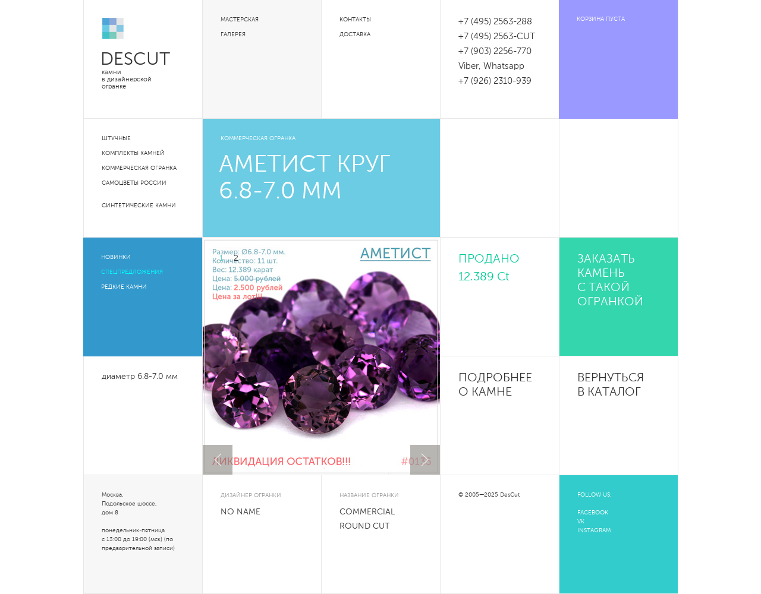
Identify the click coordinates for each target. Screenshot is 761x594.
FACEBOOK (592, 513)
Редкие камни (124, 287)
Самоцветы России (134, 183)
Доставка (354, 34)
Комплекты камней (133, 153)
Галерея (233, 34)
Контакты (355, 20)
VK (580, 522)
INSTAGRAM (594, 530)
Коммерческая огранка (139, 168)
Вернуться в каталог (610, 385)
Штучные (116, 138)
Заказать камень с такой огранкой (610, 281)
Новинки (116, 257)
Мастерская (240, 20)
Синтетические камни (139, 205)
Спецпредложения (132, 272)
